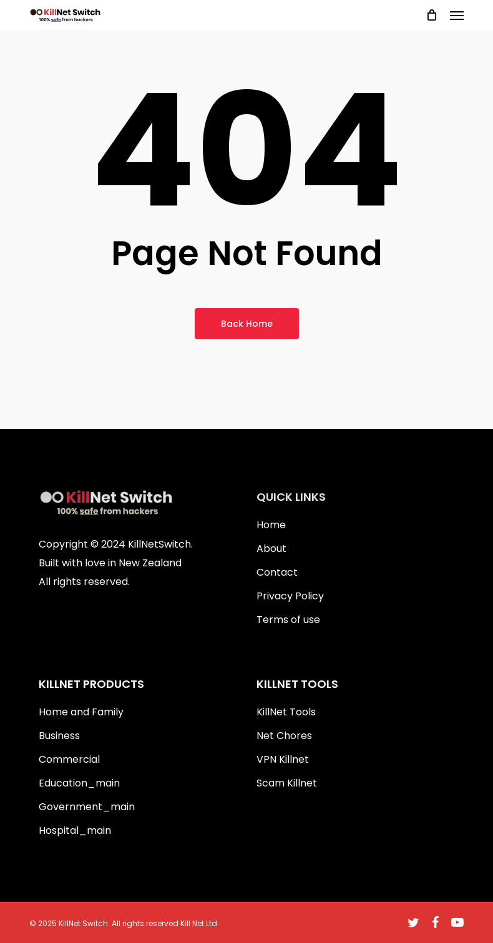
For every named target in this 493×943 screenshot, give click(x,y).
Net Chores (284, 735)
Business (59, 735)
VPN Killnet (282, 759)
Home (271, 525)
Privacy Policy (290, 596)
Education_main (79, 783)
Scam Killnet (286, 783)
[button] (457, 15)
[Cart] (432, 14)
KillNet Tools (286, 712)
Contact (277, 572)
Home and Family (81, 712)
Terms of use (288, 619)
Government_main (87, 807)
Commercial (69, 759)
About (271, 548)
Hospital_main (75, 830)
